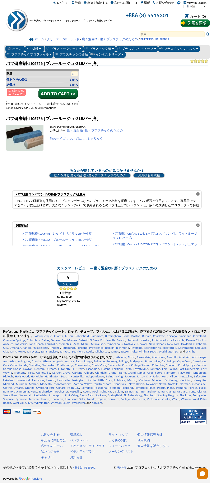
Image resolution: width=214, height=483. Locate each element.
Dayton (28, 369)
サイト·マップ (118, 435)
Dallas (45, 340)
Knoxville (186, 376)
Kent (165, 376)
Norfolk (173, 384)
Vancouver (138, 399)
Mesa (76, 344)
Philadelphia (40, 348)
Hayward (184, 373)
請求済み (76, 435)
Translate (30, 478)
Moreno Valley (82, 384)
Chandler (34, 365)
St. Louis (87, 351)
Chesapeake (82, 365)
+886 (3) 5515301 (147, 15)
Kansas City (193, 340)
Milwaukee (98, 344)
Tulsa (134, 351)
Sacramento (186, 348)
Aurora (69, 361)
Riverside (136, 348)
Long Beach (36, 344)
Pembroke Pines (145, 388)
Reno (34, 391)
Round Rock (90, 391)
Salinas (129, 391)
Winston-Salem (60, 403)
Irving (119, 376)
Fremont (19, 373)
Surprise (8, 399)
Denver (55, 340)
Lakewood (23, 380)
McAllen (157, 380)
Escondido (92, 369)
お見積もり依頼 (149, 175)
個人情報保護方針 (149, 435)
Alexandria (143, 357)
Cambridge (169, 361)
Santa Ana (164, 391)
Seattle (76, 351)
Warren (186, 399)
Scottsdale (40, 395)
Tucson (125, 351)
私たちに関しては (124, 3)
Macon (131, 380)
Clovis (126, 365)
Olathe (7, 388)
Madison (144, 380)
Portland (82, 348)
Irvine (109, 376)
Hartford (132, 340)
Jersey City (144, 376)
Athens (46, 361)
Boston (135, 336)
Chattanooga (65, 365)
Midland (8, 384)
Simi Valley (71, 395)
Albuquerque (43, 336)
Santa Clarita (197, 391)
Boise (126, 336)
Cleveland (199, 336)
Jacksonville (177, 340)
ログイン (61, 3)
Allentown (158, 357)
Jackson (130, 376)
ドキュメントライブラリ (87, 446)
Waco (175, 399)
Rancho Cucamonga (16, 391)
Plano (170, 388)
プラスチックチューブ (136, 48)
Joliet (156, 376)
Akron (131, 357)
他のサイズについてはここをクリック (76, 139)
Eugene (106, 369)
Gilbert (88, 373)
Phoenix (55, 348)
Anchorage (199, 357)
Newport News (156, 384)
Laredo (50, 380)
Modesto (46, 384)
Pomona (181, 388)
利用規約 (143, 440)
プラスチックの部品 (71, 54)
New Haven (136, 384)
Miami (85, 344)
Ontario (18, 388)
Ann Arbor (9, 361)
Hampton (170, 373)
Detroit (83, 340)
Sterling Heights (167, 395)
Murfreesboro (103, 384)
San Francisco (49, 351)
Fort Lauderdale (189, 369)
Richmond (122, 348)
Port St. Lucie (197, 388)
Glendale (101, 373)
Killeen (174, 376)
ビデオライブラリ (82, 451)
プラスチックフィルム (178, 48)
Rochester (61, 391)
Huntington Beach (56, 376)
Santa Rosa (10, 395)
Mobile (33, 384)
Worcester (78, 403)
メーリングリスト (121, 451)
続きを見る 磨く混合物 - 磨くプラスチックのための (90, 175)
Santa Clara (180, 391)
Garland (77, 373)
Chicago (172, 336)
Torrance (114, 399)
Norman (185, 384)
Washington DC (168, 351)
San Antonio (17, 351)
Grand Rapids (136, 373)
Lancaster (38, 380)
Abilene (121, 357)
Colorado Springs (14, 340)
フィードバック (119, 446)
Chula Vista (99, 365)
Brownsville (152, 361)
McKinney (171, 380)
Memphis (65, 344)
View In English (194, 3)
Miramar (21, 384)
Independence (94, 376)
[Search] (172, 34)
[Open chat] (202, 473)
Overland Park (45, 388)
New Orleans (157, 344)
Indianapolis (160, 340)
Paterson (114, 388)
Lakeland (8, 380)
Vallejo (125, 399)
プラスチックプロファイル (29, 54)
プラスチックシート (63, 48)
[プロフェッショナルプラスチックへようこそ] (71, 16)
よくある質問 (117, 440)
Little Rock (105, 380)
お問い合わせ (163, 3)
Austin (69, 336)
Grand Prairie (117, 373)
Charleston (48, 365)
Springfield (115, 395)
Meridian (185, 380)
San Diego (33, 351)
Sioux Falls (87, 395)
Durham (51, 369)
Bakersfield (82, 336)
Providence (96, 348)
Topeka (101, 399)
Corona (201, 365)
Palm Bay (73, 388)
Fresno (120, 340)
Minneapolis (114, 344)
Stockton (185, 395)
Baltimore (97, 336)
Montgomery (62, 384)
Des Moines (69, 340)
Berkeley (111, 361)
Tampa (115, 351)
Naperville (120, 384)
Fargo (128, 369)
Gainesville (43, 373)
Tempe (45, 399)
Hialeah (8, 376)
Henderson (199, 373)
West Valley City (23, 403)
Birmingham (113, 336)
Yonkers (97, 403)
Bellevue (99, 361)
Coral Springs (186, 365)
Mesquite (200, 380)
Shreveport (55, 395)
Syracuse (21, 399)
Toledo (91, 399)
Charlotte (159, 336)
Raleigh (110, 348)
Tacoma (34, 399)
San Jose (65, 351)
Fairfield (117, 369)
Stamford (149, 395)
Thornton (57, 399)
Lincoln (91, 380)
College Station (140, 365)
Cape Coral (184, 361)
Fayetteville (141, 369)
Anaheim (184, 357)
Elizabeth (64, 369)
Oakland (186, 344)
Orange (29, 388)
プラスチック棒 (99, 48)
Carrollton (199, 361)
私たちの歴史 (50, 451)
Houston (144, 340)
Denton (39, 369)
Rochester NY (152, 348)
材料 (34, 48)
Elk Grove (78, 369)
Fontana (155, 369)
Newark (142, 344)
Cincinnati (185, 336)
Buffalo (146, 336)
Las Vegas (21, 344)
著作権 (121, 467)
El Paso (94, 340)
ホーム (14, 48)
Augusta (58, 361)
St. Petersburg (133, 395)
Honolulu (37, 376)
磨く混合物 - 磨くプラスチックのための (95, 130)
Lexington (78, 380)
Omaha (14, 348)
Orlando (25, 348)
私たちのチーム (52, 446)
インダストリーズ (107, 54)
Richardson (46, 391)
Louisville (51, 344)
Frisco (30, 373)
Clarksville (114, 365)
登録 (76, 3)
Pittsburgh (68, 348)
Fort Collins (169, 369)
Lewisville (63, 380)
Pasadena (100, 388)
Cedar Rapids (18, 365)
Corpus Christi (12, 369)
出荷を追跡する (96, 3)
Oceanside (199, 384)
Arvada (36, 361)
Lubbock (119, 380)
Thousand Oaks (75, 399)
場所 (145, 3)
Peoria (161, 388)
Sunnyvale (199, 395)
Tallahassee (101, 351)
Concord (171, 365)
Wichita (191, 351)
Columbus (33, 340)
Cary (6, 365)
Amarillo (172, 357)
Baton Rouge (83, 361)
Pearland (127, 388)
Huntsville (77, 376)
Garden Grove (61, 373)
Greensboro (154, 373)
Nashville (130, 344)
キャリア (47, 457)
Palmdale (87, 388)
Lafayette (200, 376)
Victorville (153, 399)
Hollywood (22, 376)
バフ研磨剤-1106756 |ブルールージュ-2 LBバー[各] (57, 240)
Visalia (166, 399)
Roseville (75, 391)
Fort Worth (107, 340)
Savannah (25, 395)
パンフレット (79, 440)
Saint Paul (106, 391)
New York (173, 344)
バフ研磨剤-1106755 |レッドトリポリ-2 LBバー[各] (57, 233)
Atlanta (58, 336)
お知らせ (76, 457)
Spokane (100, 395)
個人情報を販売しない (153, 446)
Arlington (24, 361)
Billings (123, 361)
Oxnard (61, 388)
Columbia (158, 365)
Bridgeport (136, 361)
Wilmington (41, 403)
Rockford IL (169, 348)
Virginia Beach (148, 351)
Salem (119, 391)
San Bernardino (146, 391)
